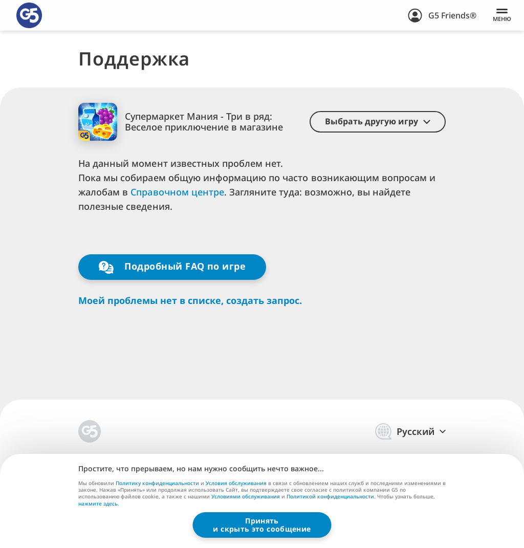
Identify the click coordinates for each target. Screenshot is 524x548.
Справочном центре (177, 192)
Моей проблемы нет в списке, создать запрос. (190, 300)
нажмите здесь (98, 504)
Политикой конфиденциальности (330, 496)
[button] (378, 122)
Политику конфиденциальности (157, 483)
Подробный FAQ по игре (172, 267)
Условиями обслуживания (245, 496)
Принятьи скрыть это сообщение (262, 525)
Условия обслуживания (236, 483)
